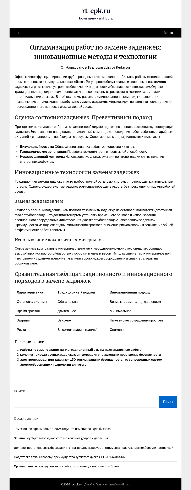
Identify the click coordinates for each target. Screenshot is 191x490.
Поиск (19, 391)
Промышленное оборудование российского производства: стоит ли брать (66, 466)
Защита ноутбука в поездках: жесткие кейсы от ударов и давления (61, 438)
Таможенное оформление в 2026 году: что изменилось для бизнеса (62, 428)
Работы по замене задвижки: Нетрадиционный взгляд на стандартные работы (83, 349)
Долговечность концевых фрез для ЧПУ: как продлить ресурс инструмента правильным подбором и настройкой (93, 447)
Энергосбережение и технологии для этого (54, 364)
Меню (168, 32)
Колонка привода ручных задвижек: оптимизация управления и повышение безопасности (93, 354)
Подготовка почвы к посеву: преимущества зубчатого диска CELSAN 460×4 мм (69, 456)
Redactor (123, 67)
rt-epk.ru (96, 11)
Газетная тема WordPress (113, 484)
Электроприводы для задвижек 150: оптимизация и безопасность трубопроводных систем (94, 359)
